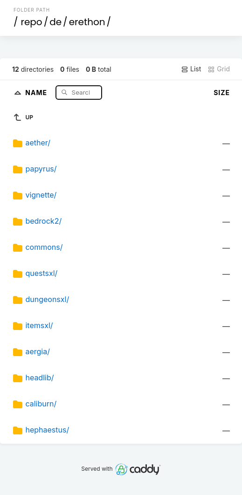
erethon (87, 21)
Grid (218, 69)
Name (37, 92)
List (191, 69)
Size (222, 92)
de (55, 21)
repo (31, 21)
